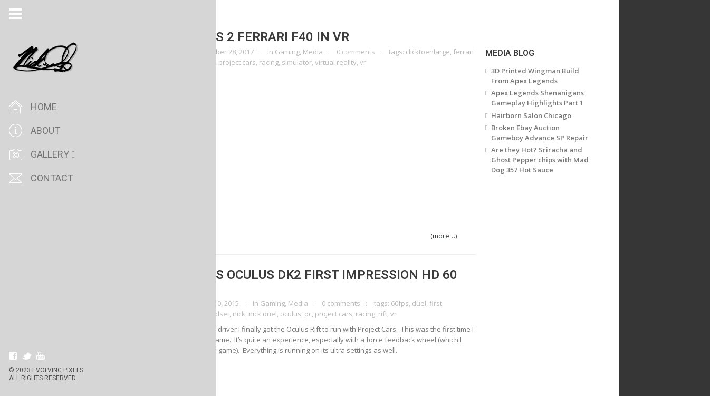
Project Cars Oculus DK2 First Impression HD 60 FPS (315, 281)
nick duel (282, 313)
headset (235, 313)
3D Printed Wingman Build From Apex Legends (554, 75)
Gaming (306, 51)
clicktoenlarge (184, 51)
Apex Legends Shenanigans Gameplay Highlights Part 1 (556, 98)
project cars (256, 62)
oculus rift (208, 62)
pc (231, 62)
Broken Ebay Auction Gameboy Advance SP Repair (558, 132)
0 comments (375, 51)
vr (382, 62)
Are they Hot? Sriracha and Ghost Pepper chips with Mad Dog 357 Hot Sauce (559, 160)
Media (332, 51)
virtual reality (355, 62)
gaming (177, 62)
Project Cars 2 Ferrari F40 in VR (261, 37)
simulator (316, 62)
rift (402, 313)
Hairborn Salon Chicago (550, 115)
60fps (419, 303)
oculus (310, 313)
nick (258, 313)
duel (438, 303)
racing (288, 62)
